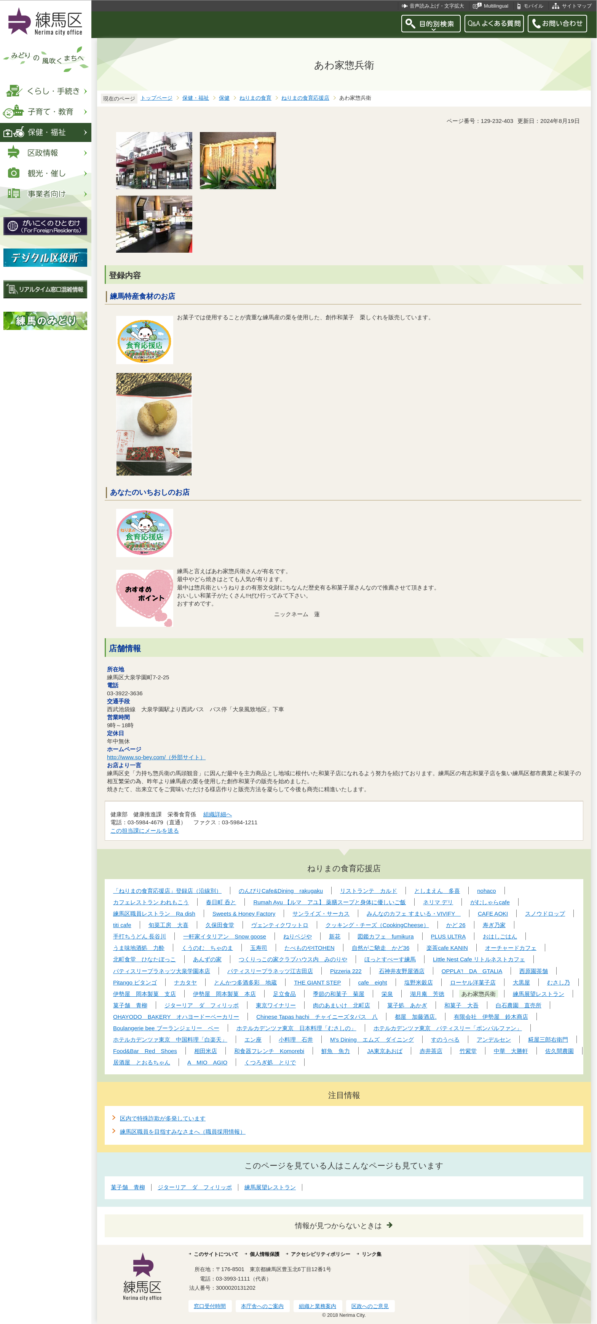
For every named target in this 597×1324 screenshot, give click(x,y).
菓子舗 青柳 (128, 1187)
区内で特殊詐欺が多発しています (163, 1118)
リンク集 (372, 1254)
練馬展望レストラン (270, 1187)
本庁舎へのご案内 (262, 1306)
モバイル (533, 6)
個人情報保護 (264, 1254)
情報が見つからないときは (338, 1226)
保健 (224, 98)
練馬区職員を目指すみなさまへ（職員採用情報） (183, 1131)
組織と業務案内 (317, 1306)
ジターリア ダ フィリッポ (195, 1187)
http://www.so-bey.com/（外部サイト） (156, 757)
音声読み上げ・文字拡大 (437, 6)
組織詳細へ (217, 814)
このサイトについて (216, 1254)
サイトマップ (577, 6)
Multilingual (496, 6)
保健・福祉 (195, 98)
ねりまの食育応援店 (305, 98)
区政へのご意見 (370, 1306)
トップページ (156, 98)
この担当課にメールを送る (144, 830)
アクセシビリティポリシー (320, 1254)
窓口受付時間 (210, 1306)
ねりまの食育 (255, 98)
